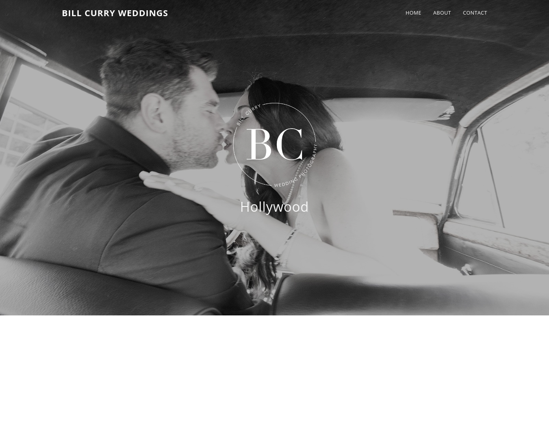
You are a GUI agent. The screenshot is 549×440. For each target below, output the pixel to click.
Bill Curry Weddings (115, 13)
